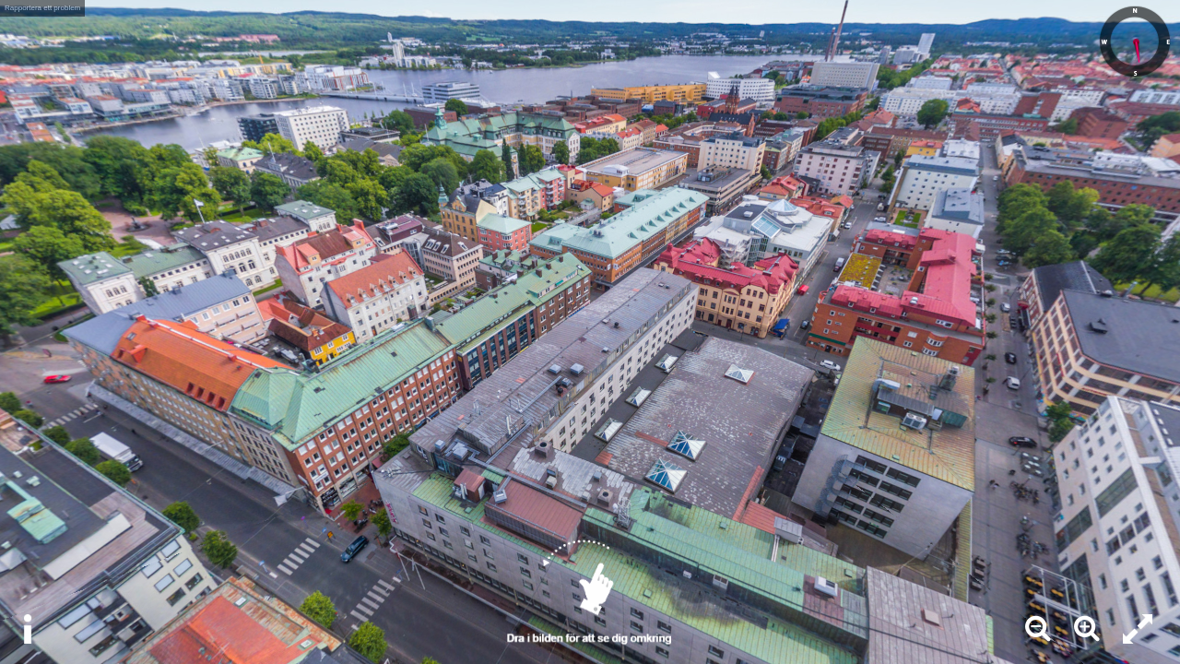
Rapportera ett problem (42, 8)
